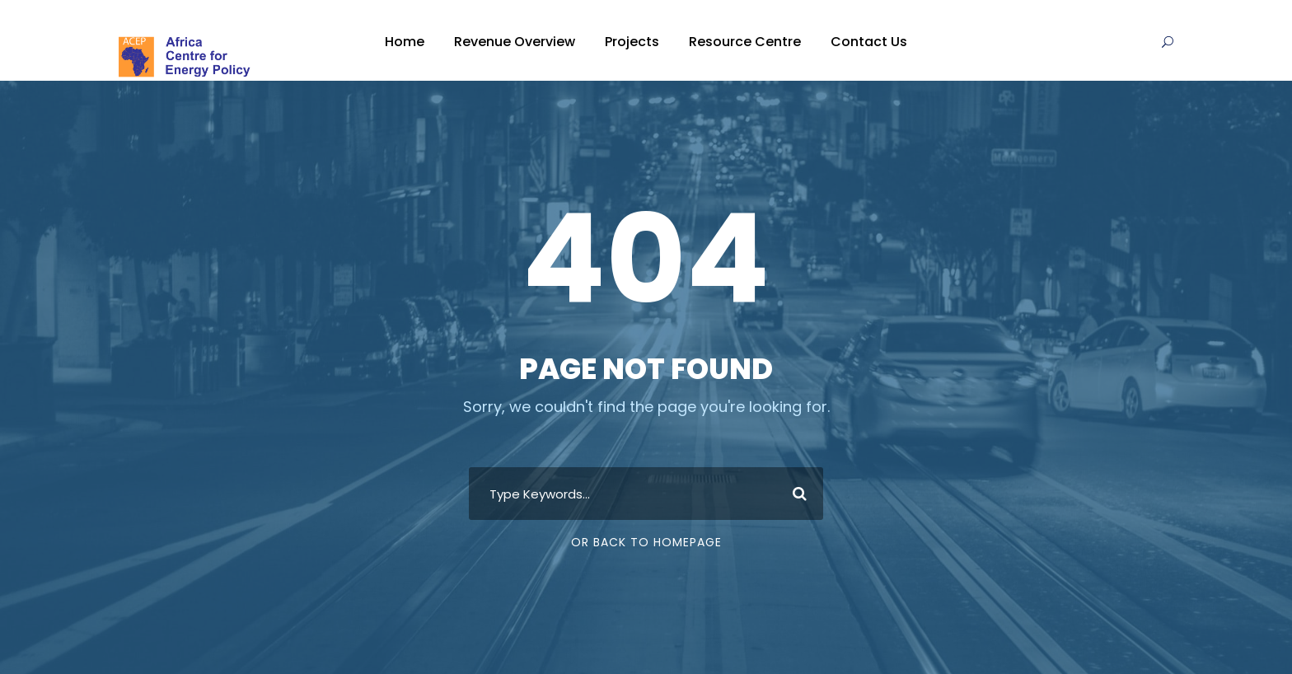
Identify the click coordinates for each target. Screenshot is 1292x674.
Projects (632, 41)
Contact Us (869, 41)
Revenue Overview (514, 41)
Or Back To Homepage (646, 542)
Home (404, 41)
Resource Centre (745, 41)
